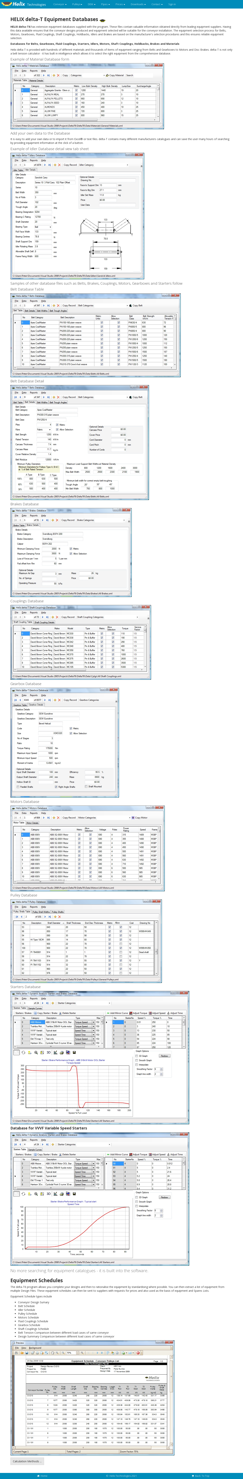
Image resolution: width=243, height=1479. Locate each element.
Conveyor (60, 4)
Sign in (172, 4)
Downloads (138, 4)
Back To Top (200, 1475)
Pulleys (77, 4)
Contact (157, 4)
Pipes (105, 4)
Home (42, 1475)
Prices (120, 4)
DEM (91, 4)
